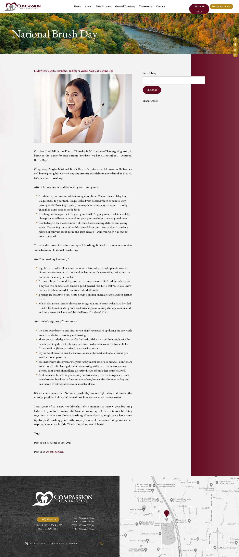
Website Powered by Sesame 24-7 (44, 543)
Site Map (73, 543)
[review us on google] (235, 44)
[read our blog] (235, 49)
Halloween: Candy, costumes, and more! (57, 70)
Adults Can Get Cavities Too (97, 70)
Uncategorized (55, 451)
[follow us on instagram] (235, 54)
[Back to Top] (101, 543)
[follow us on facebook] (235, 39)
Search (152, 90)
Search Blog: (150, 72)
